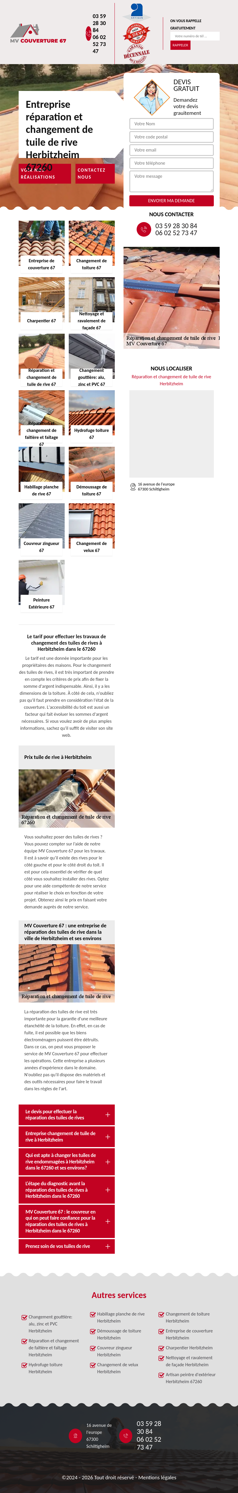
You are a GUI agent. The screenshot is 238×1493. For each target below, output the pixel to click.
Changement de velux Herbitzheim (117, 1368)
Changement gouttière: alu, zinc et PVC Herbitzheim (51, 1324)
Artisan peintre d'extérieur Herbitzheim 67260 (191, 1378)
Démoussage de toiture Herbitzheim (119, 1334)
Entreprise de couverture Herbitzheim (189, 1334)
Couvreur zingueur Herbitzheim (114, 1351)
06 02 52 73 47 (99, 44)
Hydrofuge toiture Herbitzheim (46, 1368)
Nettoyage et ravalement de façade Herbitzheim (189, 1361)
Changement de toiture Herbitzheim (188, 1317)
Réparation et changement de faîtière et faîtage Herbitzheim (54, 1347)
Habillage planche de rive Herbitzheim (121, 1317)
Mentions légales (157, 1477)
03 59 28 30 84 (99, 23)
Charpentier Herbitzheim (189, 1347)
